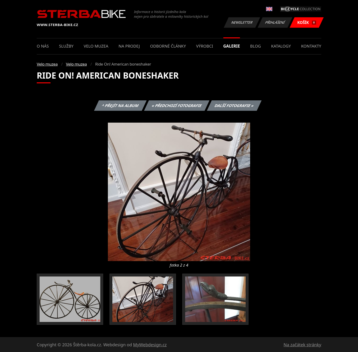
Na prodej (129, 46)
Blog (255, 46)
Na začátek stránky (302, 345)
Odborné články (168, 46)
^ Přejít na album (120, 105)
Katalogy (281, 46)
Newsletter (241, 22)
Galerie (231, 46)
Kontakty (311, 46)
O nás (43, 46)
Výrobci (204, 46)
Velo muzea (96, 46)
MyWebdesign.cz (150, 345)
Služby (66, 46)
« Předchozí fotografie (177, 105)
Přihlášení (275, 22)
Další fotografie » (234, 105)
